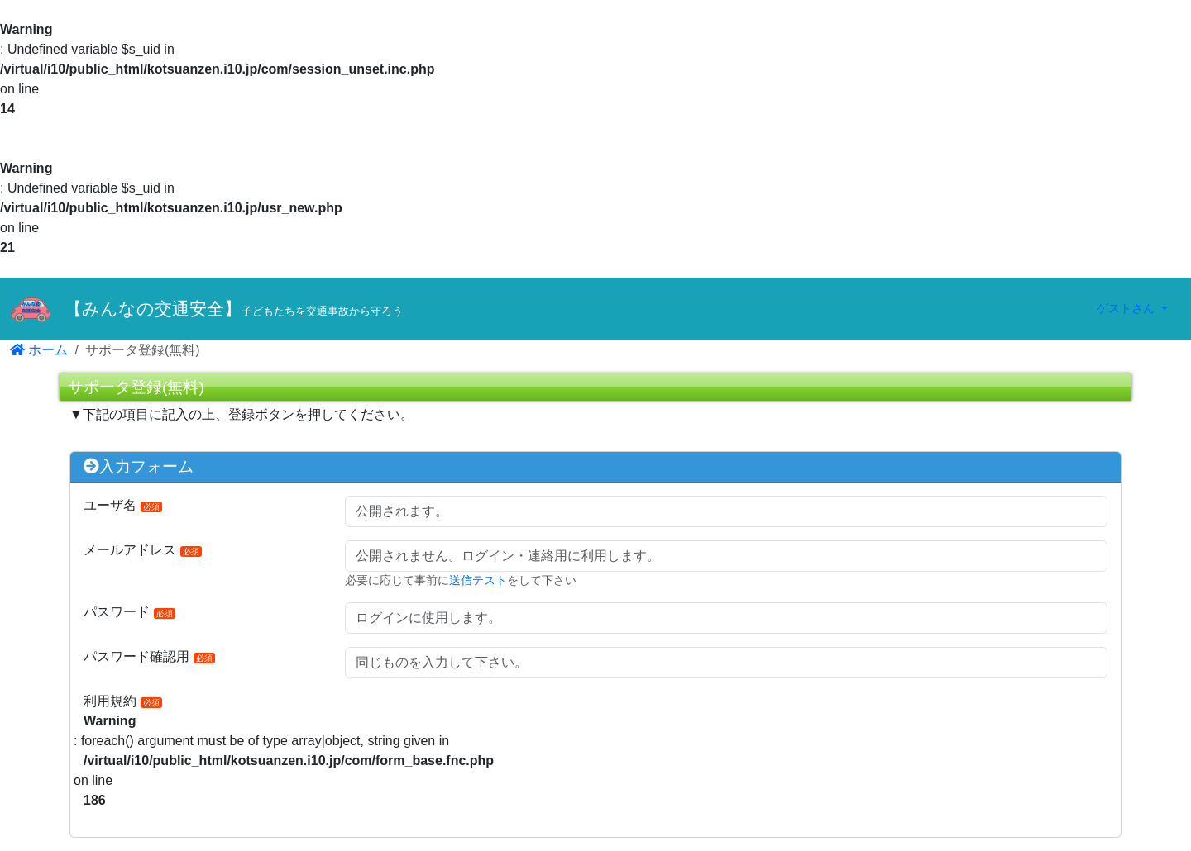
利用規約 (123, 701)
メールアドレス (143, 550)
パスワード (129, 612)
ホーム (39, 350)
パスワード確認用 (149, 656)
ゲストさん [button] (1127, 308)
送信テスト (478, 580)
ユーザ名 (123, 505)
